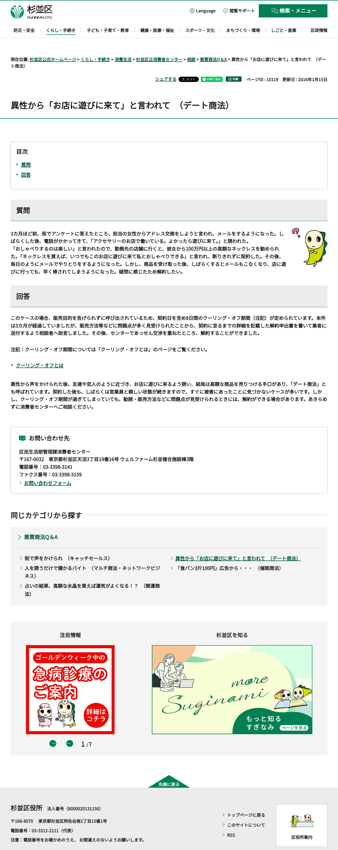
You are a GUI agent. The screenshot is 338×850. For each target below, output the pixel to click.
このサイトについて (246, 809)
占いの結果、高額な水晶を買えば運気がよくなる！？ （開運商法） (92, 574)
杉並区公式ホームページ (53, 44)
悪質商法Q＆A (213, 44)
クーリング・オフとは (39, 349)
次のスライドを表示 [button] (69, 728)
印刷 (235, 64)
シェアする (165, 64)
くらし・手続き (95, 44)
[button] (202, 10)
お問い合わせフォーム (47, 467)
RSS (231, 819)
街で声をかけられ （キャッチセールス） (68, 543)
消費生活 (123, 44)
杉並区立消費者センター (159, 44)
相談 (191, 44)
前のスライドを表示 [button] (52, 728)
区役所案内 (301, 822)
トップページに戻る (246, 799)
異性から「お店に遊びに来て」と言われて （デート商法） (238, 543)
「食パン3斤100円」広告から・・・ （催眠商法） (229, 552)
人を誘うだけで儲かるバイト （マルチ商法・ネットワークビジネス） (92, 556)
